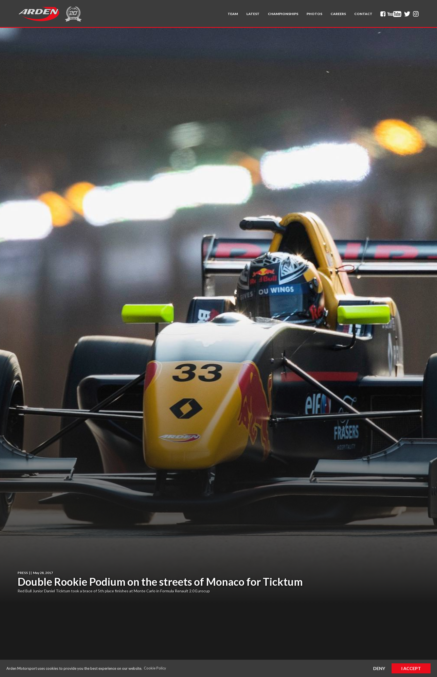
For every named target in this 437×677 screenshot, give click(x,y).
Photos (314, 14)
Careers (338, 14)
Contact (363, 14)
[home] (38, 14)
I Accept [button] (411, 668)
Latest (252, 14)
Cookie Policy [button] (155, 668)
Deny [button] (379, 668)
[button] (233, 14)
